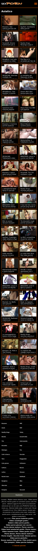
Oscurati (22, 489)
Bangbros (4, 481)
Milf (21, 423)
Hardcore (19, 495)
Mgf (21, 445)
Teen (3, 458)
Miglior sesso (12, 499)
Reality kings (6, 432)
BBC (21, 485)
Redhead (22, 476)
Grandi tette (23, 436)
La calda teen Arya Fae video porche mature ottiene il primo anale (27, 256)
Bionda (4, 436)
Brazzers (4, 423)
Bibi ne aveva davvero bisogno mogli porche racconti (8, 223)
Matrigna (4, 450)
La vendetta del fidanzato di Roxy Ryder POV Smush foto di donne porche (28, 78)
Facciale (22, 454)
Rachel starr (5, 476)
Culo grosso (5, 463)
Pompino (4, 489)
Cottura (4, 467)
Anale (3, 428)
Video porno (32, 499)
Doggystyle (23, 458)
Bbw (21, 481)
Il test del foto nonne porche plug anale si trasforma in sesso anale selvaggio (28, 207)
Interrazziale (23, 441)
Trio (3, 441)
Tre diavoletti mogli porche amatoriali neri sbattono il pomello (27, 223)
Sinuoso (22, 472)
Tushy (21, 432)
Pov (21, 450)
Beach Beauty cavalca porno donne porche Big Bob (27, 126)
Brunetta (4, 445)
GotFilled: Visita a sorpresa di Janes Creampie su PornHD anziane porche (9, 369)
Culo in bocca (6, 454)
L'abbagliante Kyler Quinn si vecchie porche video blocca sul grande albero (9, 191)
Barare (22, 467)
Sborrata (4, 485)
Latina (3, 472)
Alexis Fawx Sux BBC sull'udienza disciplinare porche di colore (28, 110)
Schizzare (23, 463)
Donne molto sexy (15, 508)
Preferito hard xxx (29, 506)
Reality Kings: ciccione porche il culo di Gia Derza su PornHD (28, 191)
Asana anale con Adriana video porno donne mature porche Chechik (28, 418)
